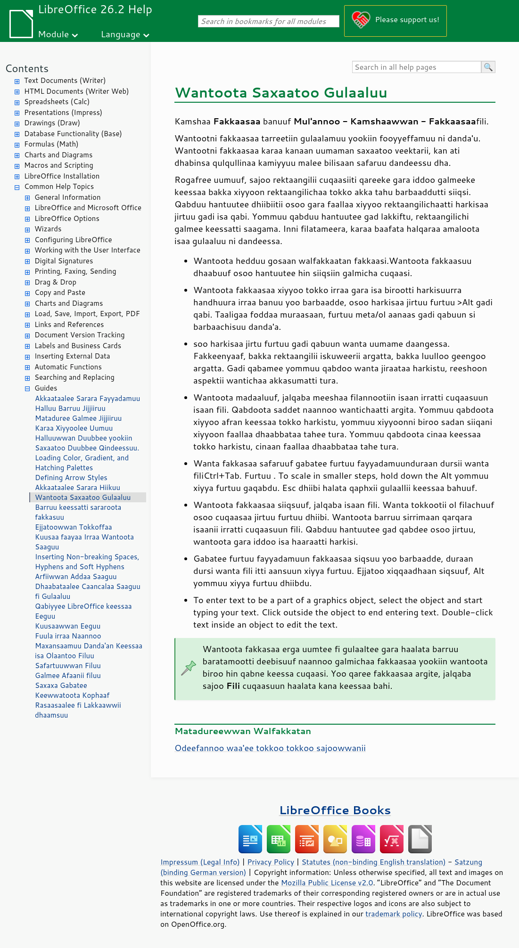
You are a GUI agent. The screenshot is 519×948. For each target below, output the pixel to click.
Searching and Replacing (74, 377)
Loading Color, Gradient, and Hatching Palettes (82, 463)
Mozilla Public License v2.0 (327, 882)
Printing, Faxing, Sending (75, 271)
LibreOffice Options (66, 218)
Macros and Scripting (58, 165)
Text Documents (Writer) (65, 80)
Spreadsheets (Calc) (57, 101)
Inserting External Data (72, 356)
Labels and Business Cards (77, 346)
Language (120, 33)
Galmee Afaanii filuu (68, 675)
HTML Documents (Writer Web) (76, 91)
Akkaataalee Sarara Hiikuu (77, 487)
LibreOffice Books (335, 809)
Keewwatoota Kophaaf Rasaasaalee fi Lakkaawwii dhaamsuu (78, 705)
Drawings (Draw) (52, 123)
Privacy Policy (270, 862)
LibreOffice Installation (61, 176)
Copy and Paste (59, 292)
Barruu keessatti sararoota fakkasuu (78, 512)
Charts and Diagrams (58, 155)
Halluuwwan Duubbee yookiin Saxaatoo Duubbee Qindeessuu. (87, 443)
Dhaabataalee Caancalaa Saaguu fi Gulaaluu (87, 591)
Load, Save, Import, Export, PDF (87, 314)
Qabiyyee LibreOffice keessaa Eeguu (83, 611)
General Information (67, 197)
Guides (45, 388)
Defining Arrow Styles (71, 477)
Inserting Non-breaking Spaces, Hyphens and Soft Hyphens (87, 562)
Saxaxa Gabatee (61, 685)
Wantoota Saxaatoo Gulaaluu (83, 497)
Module (53, 33)
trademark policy (393, 913)
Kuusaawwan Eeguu (67, 626)
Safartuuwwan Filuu (68, 665)
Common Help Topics (59, 186)
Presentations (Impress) (63, 112)
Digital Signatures (63, 261)
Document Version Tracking (79, 335)
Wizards (47, 229)
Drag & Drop (55, 282)
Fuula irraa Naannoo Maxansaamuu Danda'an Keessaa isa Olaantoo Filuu (88, 646)
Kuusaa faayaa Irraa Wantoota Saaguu (84, 542)
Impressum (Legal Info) (200, 862)
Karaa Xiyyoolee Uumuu (74, 428)
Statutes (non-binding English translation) (373, 862)
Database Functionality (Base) (73, 134)
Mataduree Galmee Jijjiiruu (78, 418)
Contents (27, 68)
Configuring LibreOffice (73, 240)
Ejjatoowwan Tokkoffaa (73, 527)
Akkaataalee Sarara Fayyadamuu (87, 398)
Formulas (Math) (51, 144)
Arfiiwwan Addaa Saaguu (76, 576)
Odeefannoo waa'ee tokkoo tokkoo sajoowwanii (270, 748)
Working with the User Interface (87, 250)
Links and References (69, 324)
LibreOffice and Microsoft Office (87, 207)
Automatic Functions (68, 367)
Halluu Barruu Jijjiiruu (70, 408)
